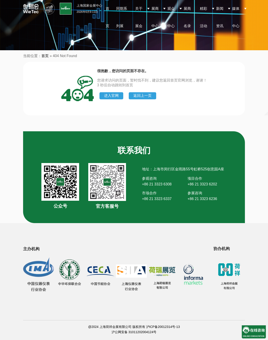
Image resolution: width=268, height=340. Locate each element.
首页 (107, 17)
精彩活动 (203, 17)
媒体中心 (235, 17)
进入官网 (111, 96)
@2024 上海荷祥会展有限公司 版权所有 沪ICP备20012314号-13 (134, 327)
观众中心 (171, 17)
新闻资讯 (219, 17)
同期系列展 (121, 17)
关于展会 (138, 17)
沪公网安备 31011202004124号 (134, 332)
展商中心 (155, 17)
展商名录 (187, 17)
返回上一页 (142, 96)
